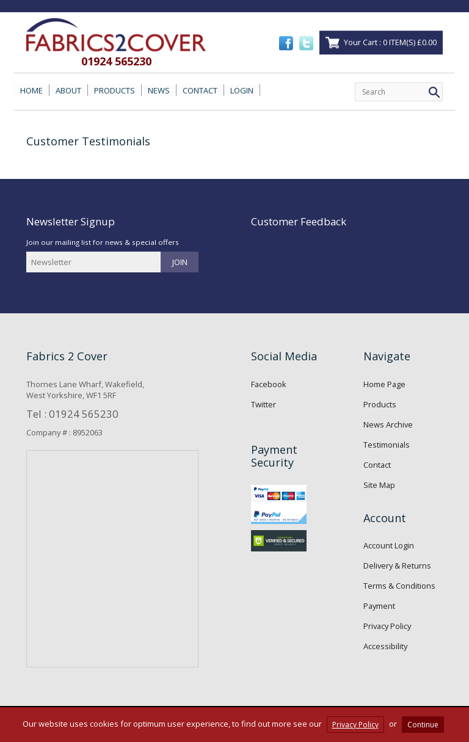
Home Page (384, 384)
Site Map (379, 484)
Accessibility (385, 646)
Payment (379, 605)
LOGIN (241, 90)
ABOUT (68, 90)
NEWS (159, 90)
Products (379, 404)
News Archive (388, 424)
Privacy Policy (387, 625)
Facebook (268, 384)
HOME (31, 90)
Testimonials (386, 444)
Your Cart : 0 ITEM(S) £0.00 (390, 42)
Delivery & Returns (397, 565)
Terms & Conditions (399, 585)
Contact (377, 464)
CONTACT (200, 90)
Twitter (263, 404)
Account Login (388, 545)
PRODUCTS (114, 90)
